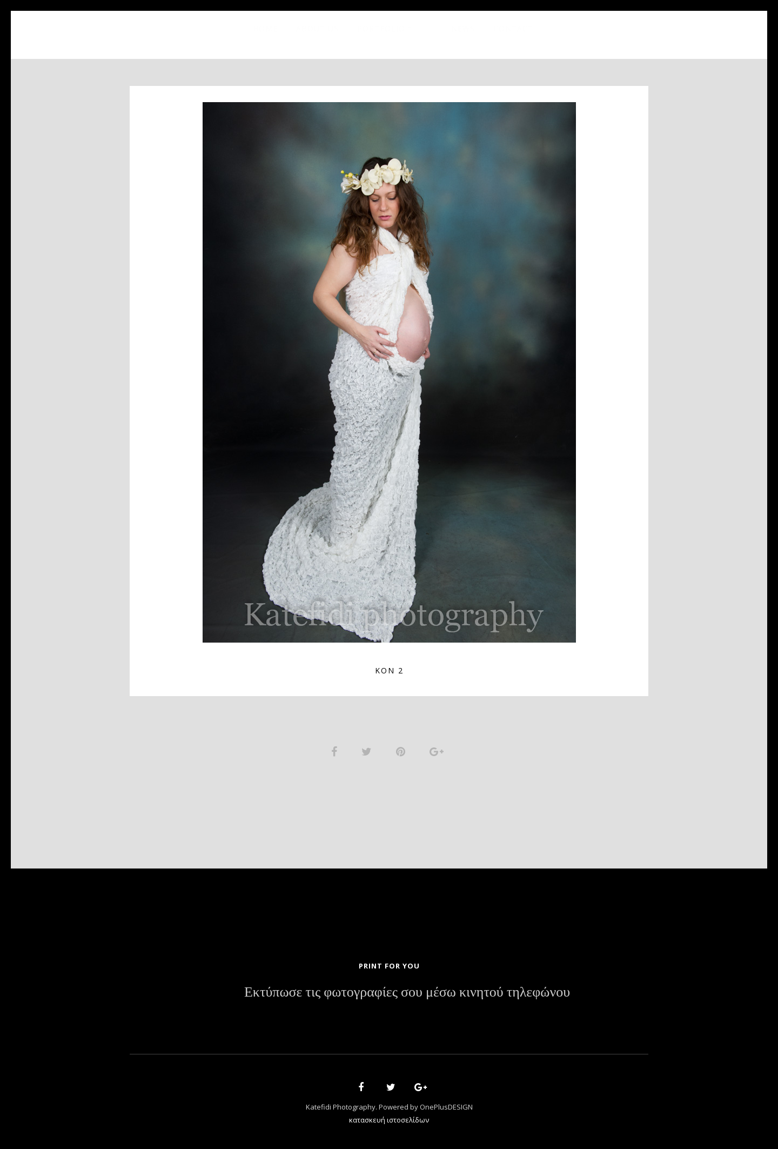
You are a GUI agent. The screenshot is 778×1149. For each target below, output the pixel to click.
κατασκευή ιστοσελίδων (389, 1120)
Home (265, 28)
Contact (513, 28)
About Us (317, 28)
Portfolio (381, 28)
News (463, 28)
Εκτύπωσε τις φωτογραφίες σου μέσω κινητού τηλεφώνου (407, 992)
